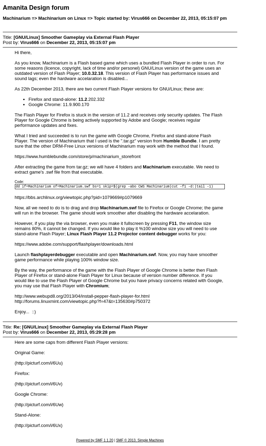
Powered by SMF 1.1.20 (94, 441)
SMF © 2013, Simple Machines (140, 441)
